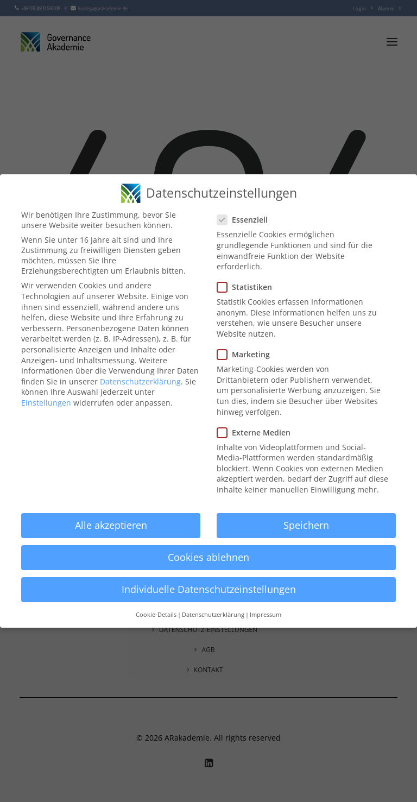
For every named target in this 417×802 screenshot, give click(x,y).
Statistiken (248, 287)
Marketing (247, 354)
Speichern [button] (306, 525)
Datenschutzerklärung (140, 381)
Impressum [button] (265, 614)
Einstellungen (46, 402)
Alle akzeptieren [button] (111, 525)
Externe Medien (257, 432)
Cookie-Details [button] (156, 614)
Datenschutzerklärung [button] (213, 614)
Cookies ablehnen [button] (208, 557)
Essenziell (246, 219)
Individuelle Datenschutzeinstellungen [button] (209, 589)
